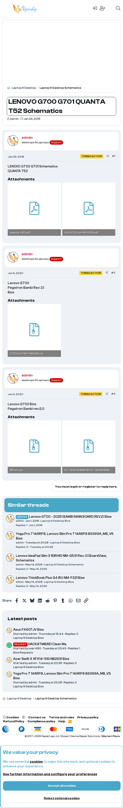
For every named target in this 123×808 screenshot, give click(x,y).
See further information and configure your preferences (50, 774)
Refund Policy (13, 721)
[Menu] (6, 8)
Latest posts (22, 618)
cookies (36, 762)
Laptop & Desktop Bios (55, 520)
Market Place (111, 736)
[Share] (107, 156)
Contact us (37, 717)
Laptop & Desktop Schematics (64, 564)
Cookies (11, 717)
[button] (23, 717)
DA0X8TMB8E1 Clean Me (39, 644)
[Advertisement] (61, 55)
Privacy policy (87, 717)
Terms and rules (61, 717)
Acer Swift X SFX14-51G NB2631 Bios (41, 659)
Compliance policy (41, 721)
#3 (113, 393)
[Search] (118, 8)
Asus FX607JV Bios (28, 630)
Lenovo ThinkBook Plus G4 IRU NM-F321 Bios (50, 578)
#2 (113, 272)
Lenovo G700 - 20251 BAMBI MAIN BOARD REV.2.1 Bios (70, 517)
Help (61, 721)
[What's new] (110, 8)
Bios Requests (23, 652)
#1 (113, 156)
